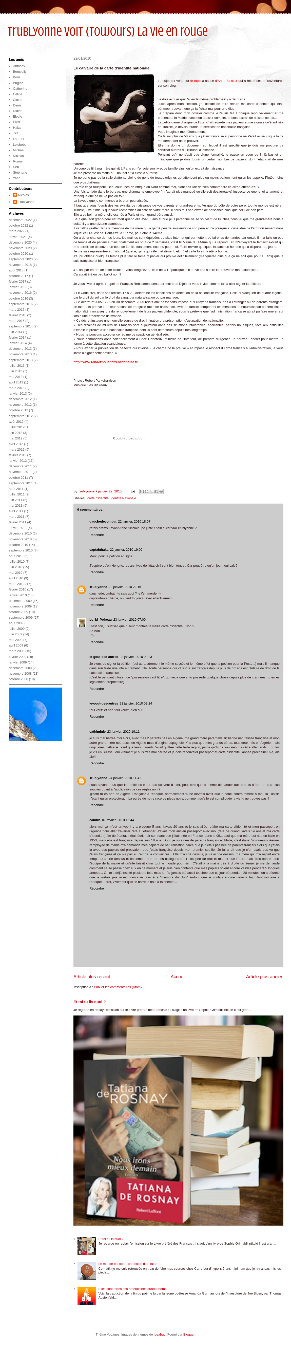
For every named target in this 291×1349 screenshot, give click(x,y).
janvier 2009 (18, 662)
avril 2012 (16, 444)
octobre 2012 (18, 410)
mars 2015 (16, 321)
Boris (17, 77)
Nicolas (18, 156)
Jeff (15, 133)
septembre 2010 (21, 550)
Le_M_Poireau (100, 619)
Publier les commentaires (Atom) (118, 987)
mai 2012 (15, 438)
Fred (16, 122)
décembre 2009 (20, 601)
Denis (17, 105)
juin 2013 (15, 371)
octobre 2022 (18, 225)
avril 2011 (16, 511)
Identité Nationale (123, 498)
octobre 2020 (18, 253)
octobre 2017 (18, 276)
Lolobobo (20, 144)
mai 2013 (15, 377)
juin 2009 (15, 634)
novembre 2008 (20, 673)
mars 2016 (16, 309)
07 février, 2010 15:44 (118, 820)
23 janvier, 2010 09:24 (136, 703)
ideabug (159, 1334)
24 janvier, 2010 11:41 (125, 778)
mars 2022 (16, 231)
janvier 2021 (18, 237)
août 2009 (16, 623)
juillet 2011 (17, 494)
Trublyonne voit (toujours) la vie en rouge (108, 32)
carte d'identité (98, 498)
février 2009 (17, 657)
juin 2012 (15, 433)
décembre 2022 (20, 220)
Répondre (96, 535)
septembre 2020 (21, 259)
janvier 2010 (18, 595)
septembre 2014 (21, 326)
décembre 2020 (20, 242)
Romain (18, 161)
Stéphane (20, 172)
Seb (16, 167)
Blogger (189, 1334)
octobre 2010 (18, 545)
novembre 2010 (20, 539)
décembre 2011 (20, 466)
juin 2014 (15, 332)
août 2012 (16, 421)
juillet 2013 (17, 365)
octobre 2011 (18, 477)
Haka (17, 128)
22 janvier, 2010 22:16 (125, 587)
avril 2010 (16, 578)
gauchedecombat (103, 521)
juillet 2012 (17, 427)
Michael (18, 150)
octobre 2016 (18, 298)
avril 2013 (16, 382)
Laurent (18, 139)
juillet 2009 (17, 629)
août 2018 (16, 270)
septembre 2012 (21, 416)
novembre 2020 (20, 248)
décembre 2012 (20, 399)
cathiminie (97, 731)
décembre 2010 (20, 533)
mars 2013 (16, 388)
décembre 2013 (20, 348)
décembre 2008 (20, 668)
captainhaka (98, 549)
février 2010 (17, 589)
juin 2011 (15, 500)
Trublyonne (98, 587)
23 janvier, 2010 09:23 (136, 657)
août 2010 (16, 556)
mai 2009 (15, 640)
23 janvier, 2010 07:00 (129, 619)
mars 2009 (16, 651)
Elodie (17, 116)
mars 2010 (16, 584)
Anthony (19, 66)
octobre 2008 (18, 679)
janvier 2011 (18, 528)
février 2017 (17, 281)
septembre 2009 (21, 617)
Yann (16, 178)
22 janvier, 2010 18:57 (134, 521)
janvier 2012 (18, 461)
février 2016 (17, 315)
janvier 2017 (18, 287)
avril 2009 (16, 645)
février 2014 (17, 337)
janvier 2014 (18, 343)
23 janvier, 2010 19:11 (123, 731)
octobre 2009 (18, 612)
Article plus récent (91, 976)
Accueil (178, 976)
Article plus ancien (264, 976)
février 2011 (17, 522)
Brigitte (18, 83)
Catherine (20, 88)
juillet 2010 (17, 561)
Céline (17, 94)
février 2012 (17, 455)
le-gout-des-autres (103, 657)
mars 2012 (16, 449)
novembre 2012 (20, 404)
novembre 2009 (20, 606)
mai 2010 (15, 573)
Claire (17, 100)
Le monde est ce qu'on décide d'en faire (127, 1264)
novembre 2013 (20, 354)
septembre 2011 (21, 483)
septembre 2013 (21, 360)
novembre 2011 (20, 472)
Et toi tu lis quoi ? (89, 1002)
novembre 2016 (20, 292)
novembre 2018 (20, 265)
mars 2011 (16, 517)
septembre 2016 (21, 304)
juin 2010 (15, 567)
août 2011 (16, 489)
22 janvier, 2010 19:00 (126, 549)
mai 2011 (15, 505)
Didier (17, 111)
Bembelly (19, 71)
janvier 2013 (18, 393)
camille (95, 820)
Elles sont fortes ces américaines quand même (132, 1289)
